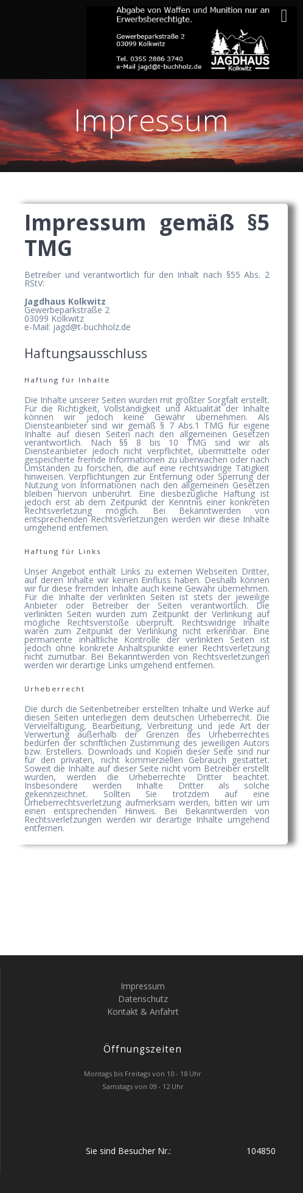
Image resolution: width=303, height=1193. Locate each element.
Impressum (142, 986)
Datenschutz (143, 999)
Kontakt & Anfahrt (143, 1011)
